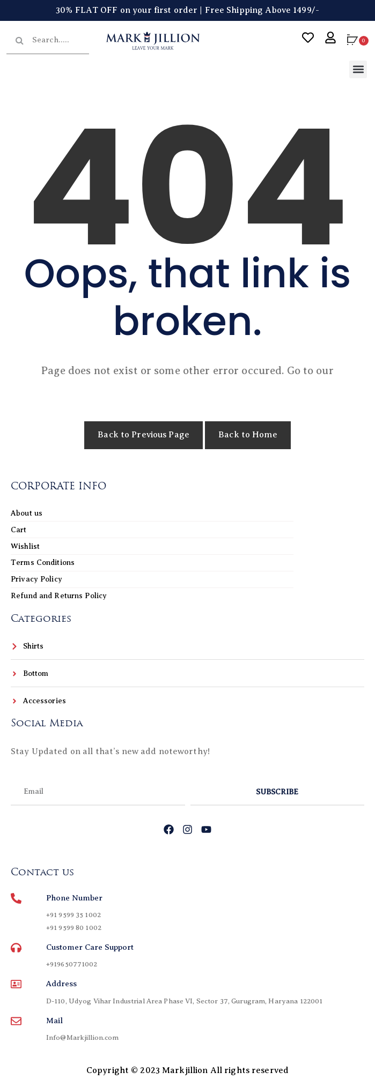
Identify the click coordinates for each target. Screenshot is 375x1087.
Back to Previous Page (143, 435)
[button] (358, 69)
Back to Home (247, 435)
